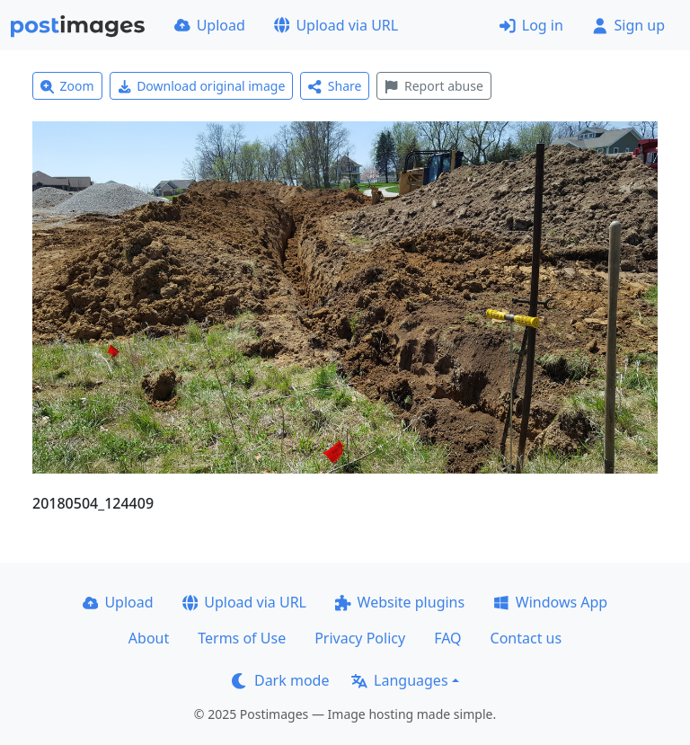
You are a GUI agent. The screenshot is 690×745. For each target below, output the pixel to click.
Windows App (550, 602)
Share (334, 85)
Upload (209, 25)
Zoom (67, 85)
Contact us (526, 638)
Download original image (202, 85)
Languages (399, 680)
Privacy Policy (359, 638)
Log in (531, 25)
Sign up (628, 25)
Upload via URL (336, 25)
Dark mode (280, 680)
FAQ (447, 638)
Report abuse (433, 85)
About (148, 638)
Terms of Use (242, 638)
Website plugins (399, 602)
